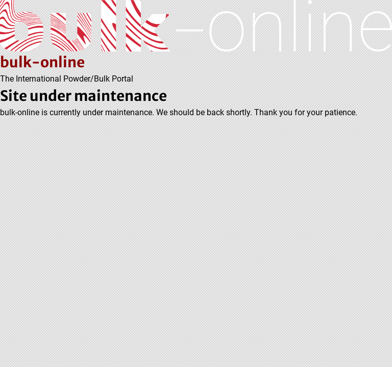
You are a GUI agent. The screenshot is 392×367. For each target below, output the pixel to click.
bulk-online (42, 62)
